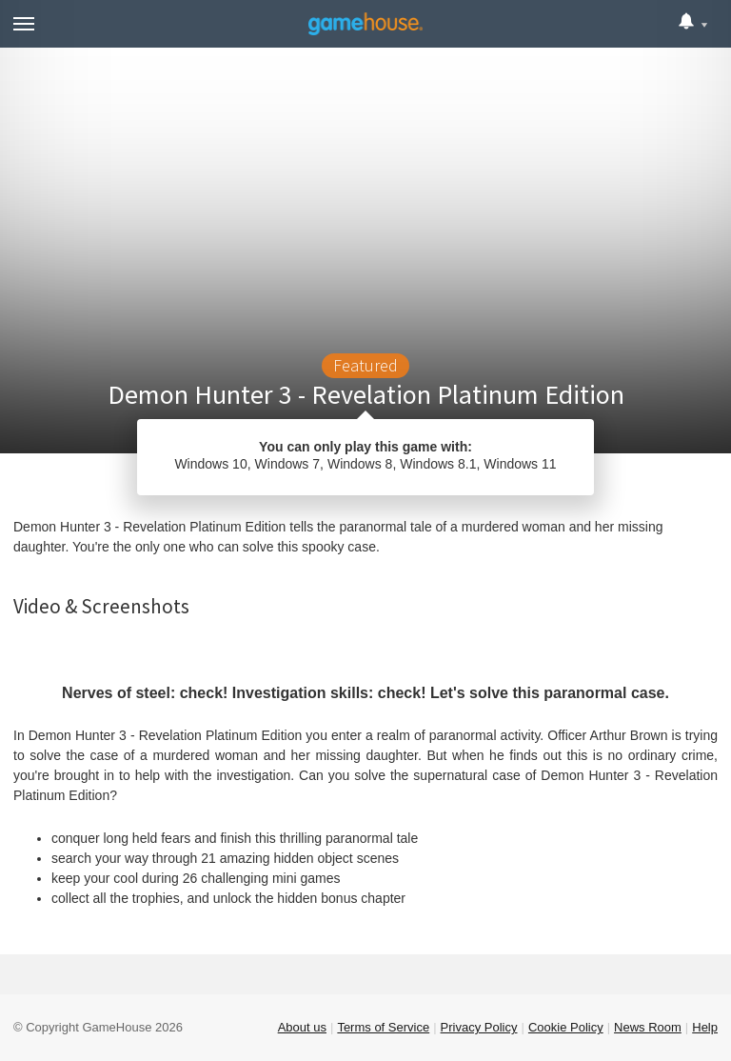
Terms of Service (383, 1027)
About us (302, 1027)
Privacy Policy (479, 1027)
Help (705, 1027)
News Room (648, 1027)
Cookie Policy (565, 1027)
